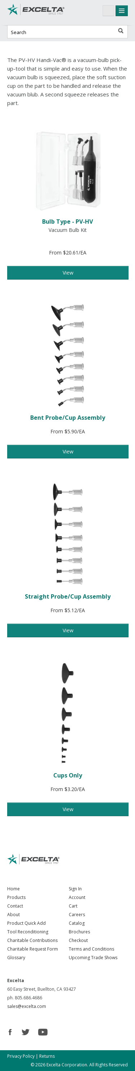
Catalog (77, 923)
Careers (77, 914)
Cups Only (67, 775)
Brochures (79, 932)
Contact (15, 906)
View (68, 272)
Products (16, 897)
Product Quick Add (26, 923)
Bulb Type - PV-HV (67, 221)
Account (77, 897)
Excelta (36, 13)
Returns (47, 1056)
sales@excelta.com (26, 1006)
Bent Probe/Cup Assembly (67, 418)
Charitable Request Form (32, 949)
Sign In (75, 889)
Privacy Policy (21, 1056)
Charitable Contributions (32, 940)
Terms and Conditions (91, 949)
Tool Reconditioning (27, 932)
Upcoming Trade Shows (93, 958)
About (13, 914)
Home (13, 889)
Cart (73, 906)
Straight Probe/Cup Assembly (68, 596)
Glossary (16, 958)
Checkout (78, 940)
